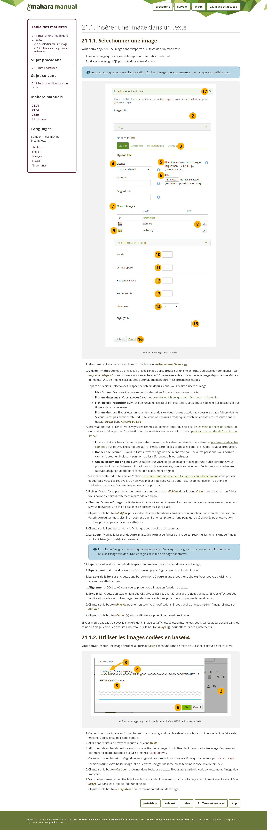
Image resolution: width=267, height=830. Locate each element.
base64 (152, 646)
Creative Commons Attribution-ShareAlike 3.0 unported (108, 818)
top (234, 802)
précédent (163, 7)
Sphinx (53, 821)
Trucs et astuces (223, 7)
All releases (39, 119)
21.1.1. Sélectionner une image (50, 44)
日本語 (36, 161)
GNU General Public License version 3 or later (166, 818)
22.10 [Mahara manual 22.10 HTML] (35, 115)
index (198, 7)
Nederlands (39, 165)
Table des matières (49, 26)
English (36, 152)
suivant (182, 7)
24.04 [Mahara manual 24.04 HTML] (35, 105)
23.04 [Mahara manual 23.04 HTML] (35, 110)
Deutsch (37, 147)
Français (37, 156)
